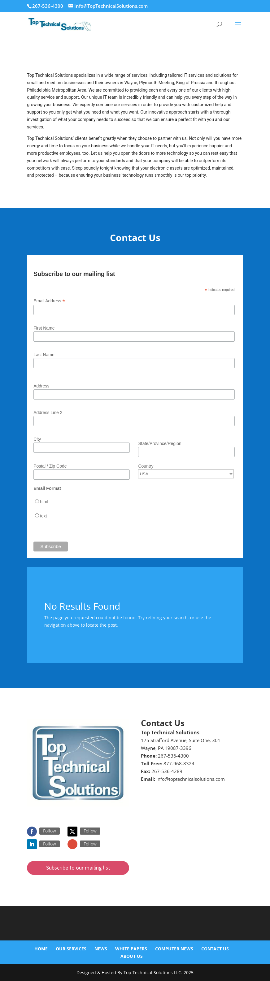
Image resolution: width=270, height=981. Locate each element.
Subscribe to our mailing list (78, 867)
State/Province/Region (159, 443)
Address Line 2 (47, 412)
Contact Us (215, 949)
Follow (49, 831)
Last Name (43, 354)
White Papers (131, 949)
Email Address (49, 301)
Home (41, 949)
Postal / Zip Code (50, 466)
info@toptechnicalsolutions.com (190, 779)
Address (41, 385)
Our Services (71, 949)
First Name (43, 328)
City (37, 439)
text (43, 515)
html (44, 501)
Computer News (174, 949)
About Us (131, 956)
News (100, 949)
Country (145, 466)
